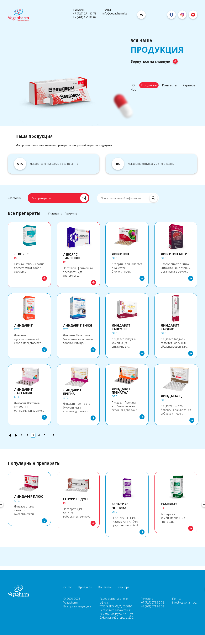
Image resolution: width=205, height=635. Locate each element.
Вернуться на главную (154, 61)
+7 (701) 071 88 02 (84, 17)
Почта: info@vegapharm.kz (114, 11)
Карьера (188, 85)
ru (141, 14)
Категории (15, 198)
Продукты (149, 85)
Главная (53, 213)
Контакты (169, 85)
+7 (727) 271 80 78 (84, 13)
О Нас (133, 87)
